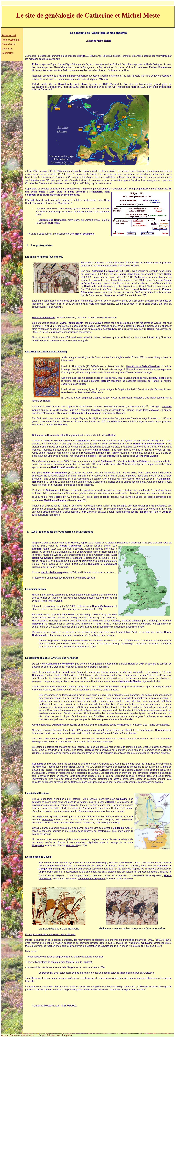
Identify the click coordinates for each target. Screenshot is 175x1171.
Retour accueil (8, 35)
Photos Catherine (10, 40)
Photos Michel (8, 44)
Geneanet (7, 48)
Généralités (7, 53)
